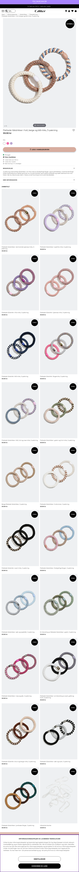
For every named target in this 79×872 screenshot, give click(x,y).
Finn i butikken (9, 157)
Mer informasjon (10, 180)
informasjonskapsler (62, 850)
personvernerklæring (31, 850)
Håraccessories (12, 14)
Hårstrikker (23, 14)
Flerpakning (33, 14)
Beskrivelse (8, 168)
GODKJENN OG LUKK (39, 866)
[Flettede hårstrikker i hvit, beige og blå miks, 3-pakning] (4, 143)
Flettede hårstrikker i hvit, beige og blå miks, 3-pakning (20, 16)
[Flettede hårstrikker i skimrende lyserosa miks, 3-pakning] (8, 143)
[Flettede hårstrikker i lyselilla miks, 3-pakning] (11, 143)
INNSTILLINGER (39, 859)
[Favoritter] (73, 11)
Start (3, 14)
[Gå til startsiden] (39, 11)
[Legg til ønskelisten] (74, 130)
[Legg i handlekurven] (39, 149)
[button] (69, 11)
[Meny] (3, 11)
